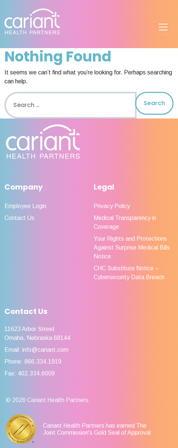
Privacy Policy (112, 206)
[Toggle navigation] (163, 27)
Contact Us (19, 218)
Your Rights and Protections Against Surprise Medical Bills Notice (132, 247)
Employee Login (25, 206)
